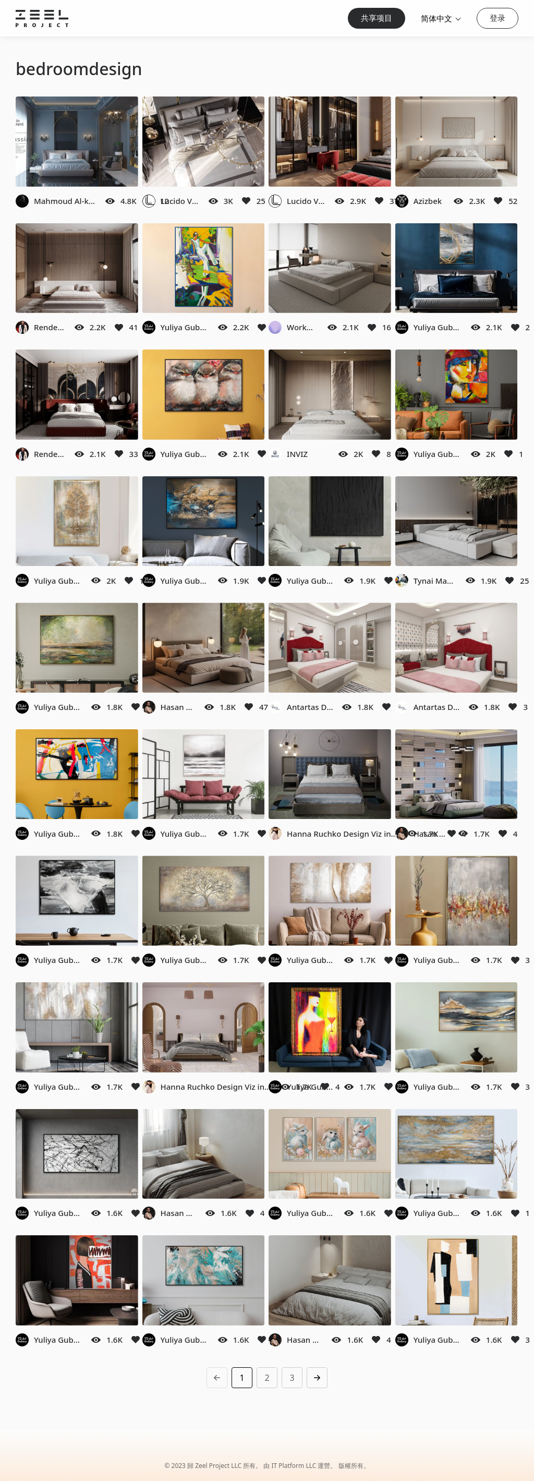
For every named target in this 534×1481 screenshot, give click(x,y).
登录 (497, 18)
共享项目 (376, 18)
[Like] (246, 201)
